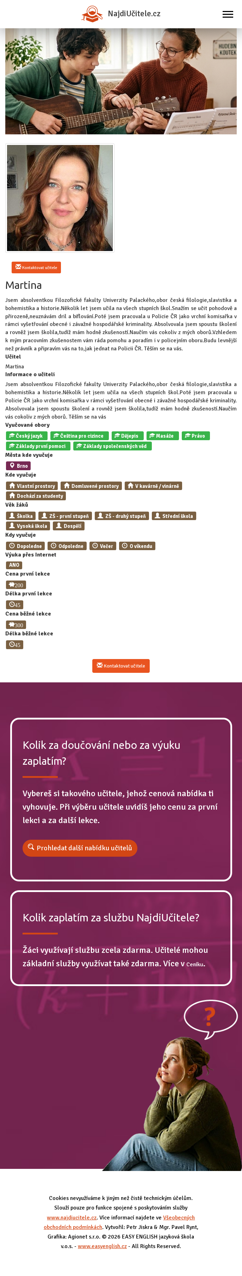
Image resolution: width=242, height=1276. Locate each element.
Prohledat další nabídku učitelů (84, 848)
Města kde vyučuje (29, 455)
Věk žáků (16, 504)
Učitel (13, 356)
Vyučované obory (27, 425)
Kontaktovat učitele (36, 267)
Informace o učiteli (30, 374)
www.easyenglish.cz (102, 1246)
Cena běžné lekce (28, 613)
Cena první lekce (27, 573)
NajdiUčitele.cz (121, 14)
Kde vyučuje (20, 474)
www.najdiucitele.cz (72, 1217)
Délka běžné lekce (29, 633)
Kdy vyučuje (20, 534)
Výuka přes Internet (30, 554)
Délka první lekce (28, 593)
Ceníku (194, 964)
